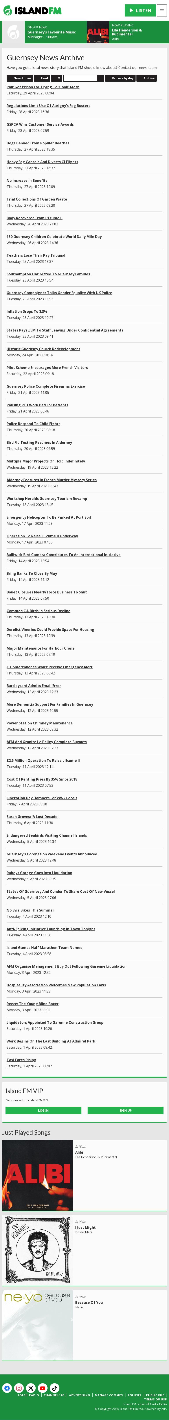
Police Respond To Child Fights (33, 423)
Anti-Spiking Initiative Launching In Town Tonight (51, 928)
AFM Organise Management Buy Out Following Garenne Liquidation (67, 966)
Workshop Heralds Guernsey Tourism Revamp (47, 498)
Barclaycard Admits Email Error (34, 685)
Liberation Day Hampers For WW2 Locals (42, 798)
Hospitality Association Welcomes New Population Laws (56, 985)
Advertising (79, 1395)
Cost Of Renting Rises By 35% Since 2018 (42, 779)
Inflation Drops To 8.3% (27, 311)
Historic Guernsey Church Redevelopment (43, 348)
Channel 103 (54, 1395)
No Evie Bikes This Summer (30, 910)
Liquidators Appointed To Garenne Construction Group (55, 1022)
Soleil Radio (28, 1395)
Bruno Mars (83, 1232)
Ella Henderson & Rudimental (127, 32)
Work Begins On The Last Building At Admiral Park (51, 1041)
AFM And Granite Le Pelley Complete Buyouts (47, 741)
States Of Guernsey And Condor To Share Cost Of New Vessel (61, 891)
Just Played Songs (26, 1132)
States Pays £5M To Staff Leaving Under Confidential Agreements (65, 330)
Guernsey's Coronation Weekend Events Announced (52, 854)
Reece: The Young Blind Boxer (33, 1003)
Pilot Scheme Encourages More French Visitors (47, 367)
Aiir (164, 1409)
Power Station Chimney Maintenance (40, 723)
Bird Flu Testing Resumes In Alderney (39, 442)
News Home (22, 78)
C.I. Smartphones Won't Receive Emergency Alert (50, 667)
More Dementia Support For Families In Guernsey (50, 704)
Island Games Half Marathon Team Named (45, 947)
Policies (134, 1395)
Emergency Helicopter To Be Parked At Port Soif (49, 517)
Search (100, 78)
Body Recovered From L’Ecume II (34, 217)
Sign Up (125, 1110)
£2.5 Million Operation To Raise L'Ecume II (43, 760)
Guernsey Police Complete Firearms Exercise (46, 386)
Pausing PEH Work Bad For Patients (37, 405)
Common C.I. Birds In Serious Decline (38, 610)
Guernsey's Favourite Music (52, 32)
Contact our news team (137, 67)
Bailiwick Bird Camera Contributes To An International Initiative (64, 554)
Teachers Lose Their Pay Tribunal (36, 255)
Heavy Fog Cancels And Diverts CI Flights (42, 161)
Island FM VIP (24, 1090)
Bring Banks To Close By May (32, 573)
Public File (155, 1395)
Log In (43, 1110)
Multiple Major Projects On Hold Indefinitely (46, 461)
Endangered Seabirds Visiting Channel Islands (47, 835)
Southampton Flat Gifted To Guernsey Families (48, 274)
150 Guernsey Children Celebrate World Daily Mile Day (54, 236)
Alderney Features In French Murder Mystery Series (52, 479)
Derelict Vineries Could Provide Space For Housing (50, 629)
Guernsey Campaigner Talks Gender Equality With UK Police (59, 292)
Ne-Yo (79, 1307)
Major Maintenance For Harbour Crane (41, 648)
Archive (148, 78)
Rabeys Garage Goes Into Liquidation (39, 872)
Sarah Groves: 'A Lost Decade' (32, 816)
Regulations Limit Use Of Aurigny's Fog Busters (48, 105)
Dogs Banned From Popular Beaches (38, 143)
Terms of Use (155, 1399)
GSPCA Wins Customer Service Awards (40, 124)
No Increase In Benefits (27, 180)
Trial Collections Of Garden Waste (37, 199)
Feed (44, 78)
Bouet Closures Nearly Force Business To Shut (47, 592)
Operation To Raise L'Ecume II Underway (42, 536)
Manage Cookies (109, 1395)
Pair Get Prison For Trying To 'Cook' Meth (43, 87)
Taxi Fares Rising (21, 1059)
